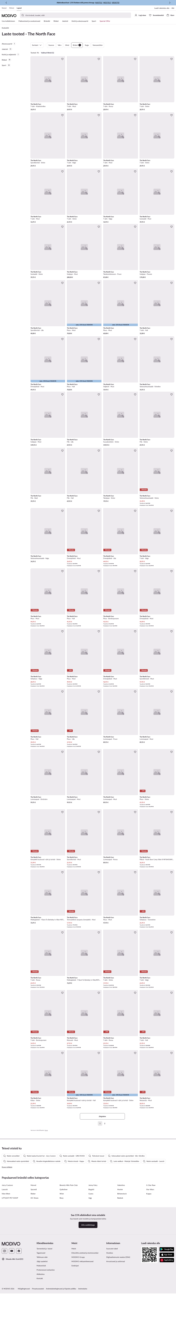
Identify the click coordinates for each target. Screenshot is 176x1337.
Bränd (77, 45)
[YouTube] (11, 1251)
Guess (90, 1194)
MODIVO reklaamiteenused (82, 1261)
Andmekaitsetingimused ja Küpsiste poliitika (61, 1289)
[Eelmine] (6, 2)
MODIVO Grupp (78, 1257)
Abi (173, 8)
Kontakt (40, 1278)
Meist (74, 1248)
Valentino (121, 1185)
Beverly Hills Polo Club (69, 1185)
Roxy (61, 1198)
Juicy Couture (7, 1185)
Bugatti (91, 1189)
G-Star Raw (150, 1185)
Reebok (120, 1198)
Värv (59, 45)
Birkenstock (122, 1194)
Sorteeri (37, 45)
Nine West (6, 1194)
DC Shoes (34, 1198)
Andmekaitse (82, 1289)
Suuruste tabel (112, 1248)
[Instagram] (4, 1251)
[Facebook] (19, 1251)
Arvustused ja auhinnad (115, 1261)
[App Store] (167, 1255)
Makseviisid (41, 1265)
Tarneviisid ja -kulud (44, 1248)
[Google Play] (167, 1249)
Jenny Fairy (92, 1185)
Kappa (148, 1194)
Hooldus (109, 1253)
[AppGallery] (167, 1260)
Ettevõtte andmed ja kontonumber (85, 1253)
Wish (62, 1194)
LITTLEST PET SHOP (10, 1198)
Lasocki (5, 1189)
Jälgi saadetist (42, 1261)
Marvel (33, 1185)
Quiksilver (64, 1189)
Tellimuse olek (42, 1257)
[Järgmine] (169, 2)
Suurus (51, 45)
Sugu (87, 45)
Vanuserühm (97, 45)
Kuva (46, 1130)
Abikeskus (41, 1274)
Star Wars (150, 1189)
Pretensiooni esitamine (46, 1270)
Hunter (120, 1189)
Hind (67, 45)
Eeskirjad (75, 1265)
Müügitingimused (24, 1289)
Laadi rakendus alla (161, 8)
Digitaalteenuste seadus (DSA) (118, 1257)
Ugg (90, 1198)
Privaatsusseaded (38, 1289)
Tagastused (41, 1253)
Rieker (33, 1194)
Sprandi (34, 1189)
